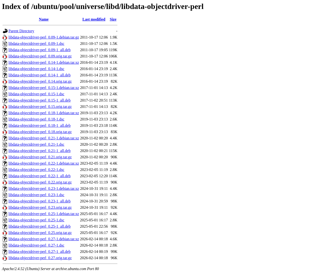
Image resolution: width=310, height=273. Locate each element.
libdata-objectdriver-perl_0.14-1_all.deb (39, 75)
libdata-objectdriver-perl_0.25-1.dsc (36, 220)
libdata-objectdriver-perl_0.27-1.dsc (36, 245)
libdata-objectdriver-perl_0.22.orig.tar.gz (40, 182)
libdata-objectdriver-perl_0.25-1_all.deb (39, 226)
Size (113, 19)
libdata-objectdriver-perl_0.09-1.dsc (36, 43)
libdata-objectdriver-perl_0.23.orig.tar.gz (40, 207)
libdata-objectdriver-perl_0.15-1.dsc (36, 94)
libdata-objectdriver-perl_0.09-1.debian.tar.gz (43, 37)
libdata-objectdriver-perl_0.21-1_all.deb (39, 151)
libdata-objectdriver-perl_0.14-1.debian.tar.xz (43, 62)
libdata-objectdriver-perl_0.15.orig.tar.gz (40, 106)
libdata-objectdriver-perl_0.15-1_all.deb (39, 100)
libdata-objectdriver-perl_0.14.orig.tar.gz (40, 81)
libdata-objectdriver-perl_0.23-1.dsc (36, 195)
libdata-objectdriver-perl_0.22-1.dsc (36, 170)
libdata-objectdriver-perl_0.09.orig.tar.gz (40, 56)
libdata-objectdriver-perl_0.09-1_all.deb (39, 50)
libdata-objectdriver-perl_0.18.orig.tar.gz (40, 132)
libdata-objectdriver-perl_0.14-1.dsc (36, 69)
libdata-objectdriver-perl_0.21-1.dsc (36, 144)
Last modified (93, 19)
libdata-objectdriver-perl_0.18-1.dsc (36, 119)
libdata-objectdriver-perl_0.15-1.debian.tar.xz (43, 88)
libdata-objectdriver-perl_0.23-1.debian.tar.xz (43, 188)
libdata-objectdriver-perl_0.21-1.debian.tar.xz (43, 138)
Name (44, 19)
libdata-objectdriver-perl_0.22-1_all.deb (39, 176)
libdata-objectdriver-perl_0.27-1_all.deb (39, 251)
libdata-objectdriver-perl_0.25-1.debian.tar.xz (43, 214)
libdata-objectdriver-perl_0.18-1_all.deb (39, 125)
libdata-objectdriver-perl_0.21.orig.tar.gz (40, 157)
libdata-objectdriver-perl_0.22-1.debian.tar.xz (43, 163)
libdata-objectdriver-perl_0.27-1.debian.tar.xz (43, 239)
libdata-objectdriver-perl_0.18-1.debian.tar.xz (43, 113)
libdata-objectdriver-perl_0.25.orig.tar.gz (40, 233)
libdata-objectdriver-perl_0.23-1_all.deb (39, 201)
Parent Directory (21, 31)
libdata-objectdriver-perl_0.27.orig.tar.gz (40, 258)
